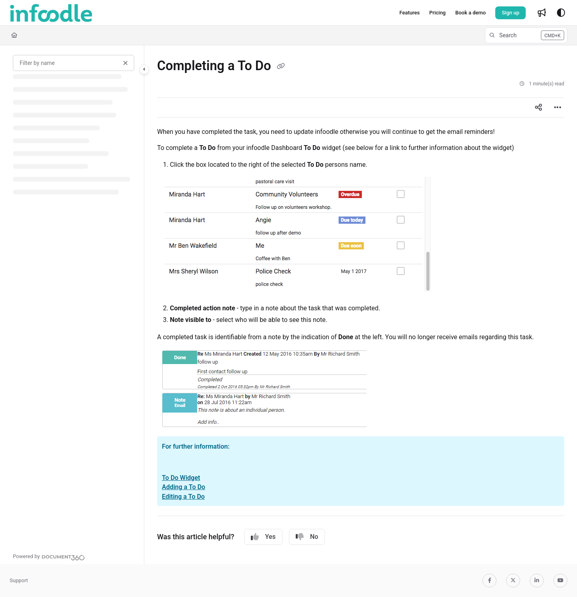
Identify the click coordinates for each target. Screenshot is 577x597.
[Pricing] (437, 13)
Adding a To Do (183, 487)
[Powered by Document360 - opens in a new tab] (49, 556)
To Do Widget (181, 478)
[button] (526, 35)
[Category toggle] (144, 69)
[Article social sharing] (538, 107)
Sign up (510, 13)
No (307, 537)
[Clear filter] (125, 63)
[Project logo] (51, 12)
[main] (360, 304)
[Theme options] (561, 12)
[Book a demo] (470, 13)
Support (19, 580)
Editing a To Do (183, 496)
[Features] (409, 13)
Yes (263, 537)
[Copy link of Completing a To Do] (280, 66)
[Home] (14, 35)
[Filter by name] (73, 63)
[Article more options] (557, 107)
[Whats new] (541, 12)
